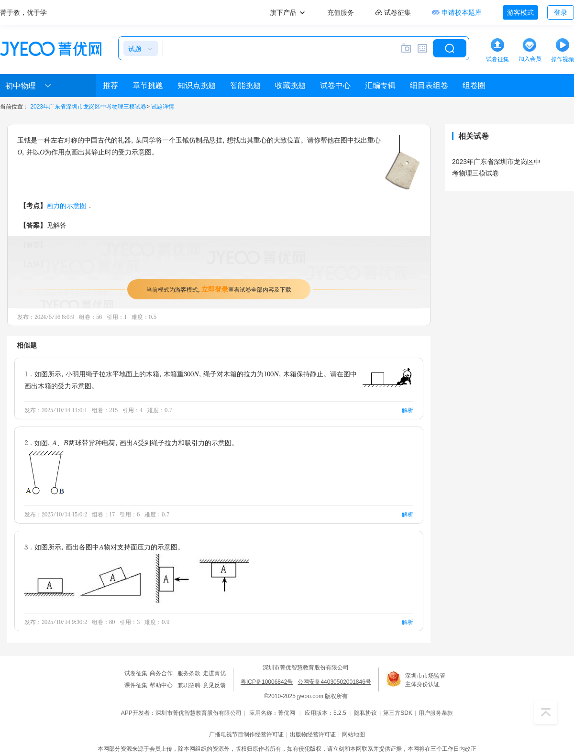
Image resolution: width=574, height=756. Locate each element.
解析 (407, 410)
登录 (560, 12)
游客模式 (520, 12)
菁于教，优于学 (23, 12)
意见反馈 (214, 685)
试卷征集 (135, 673)
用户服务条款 (436, 713)
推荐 (110, 85)
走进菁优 (214, 673)
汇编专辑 (380, 85)
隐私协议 (365, 713)
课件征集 (135, 685)
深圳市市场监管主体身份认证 (425, 680)
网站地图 (353, 734)
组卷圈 (474, 85)
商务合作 (161, 673)
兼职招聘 (188, 685)
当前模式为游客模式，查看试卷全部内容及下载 (218, 289)
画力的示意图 (66, 205)
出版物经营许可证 (313, 734)
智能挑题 (245, 85)
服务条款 (188, 673)
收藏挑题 (290, 85)
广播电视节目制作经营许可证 (246, 734)
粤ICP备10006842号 (267, 682)
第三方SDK (397, 713)
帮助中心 (161, 685)
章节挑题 (147, 85)
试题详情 (162, 106)
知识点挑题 (196, 85)
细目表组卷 (429, 85)
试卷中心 (335, 85)
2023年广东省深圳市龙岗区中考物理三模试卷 (88, 106)
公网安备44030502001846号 (334, 682)
